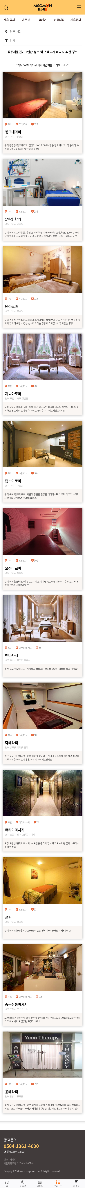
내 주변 (25, 19)
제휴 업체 (9, 19)
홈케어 (43, 19)
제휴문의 (75, 19)
